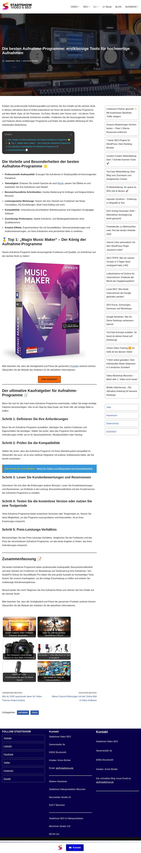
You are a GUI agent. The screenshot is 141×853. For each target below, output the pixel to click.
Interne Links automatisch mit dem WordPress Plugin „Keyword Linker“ (120, 246)
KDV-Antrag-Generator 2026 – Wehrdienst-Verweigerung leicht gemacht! (121, 214)
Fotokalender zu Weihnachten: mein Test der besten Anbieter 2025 (121, 230)
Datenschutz (112, 423)
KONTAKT (111, 431)
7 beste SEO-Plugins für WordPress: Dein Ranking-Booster (119, 144)
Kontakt (75, 847)
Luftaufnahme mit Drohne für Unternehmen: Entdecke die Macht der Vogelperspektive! (120, 277)
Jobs (108, 407)
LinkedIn (8, 759)
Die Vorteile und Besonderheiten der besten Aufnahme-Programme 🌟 (39, 139)
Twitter (7, 775)
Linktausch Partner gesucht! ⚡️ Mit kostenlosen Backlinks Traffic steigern (121, 113)
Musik (60, 183)
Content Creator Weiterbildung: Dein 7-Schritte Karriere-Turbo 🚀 (121, 159)
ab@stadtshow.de (64, 780)
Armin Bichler (32, 61)
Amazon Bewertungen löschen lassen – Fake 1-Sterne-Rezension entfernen (121, 128)
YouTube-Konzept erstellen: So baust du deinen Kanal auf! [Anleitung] (121, 336)
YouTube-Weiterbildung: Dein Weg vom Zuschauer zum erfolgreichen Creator (120, 175)
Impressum (111, 415)
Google (7, 791)
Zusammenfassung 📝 (18, 150)
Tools (34, 712)
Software (23, 712)
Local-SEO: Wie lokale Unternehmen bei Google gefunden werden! (118, 292)
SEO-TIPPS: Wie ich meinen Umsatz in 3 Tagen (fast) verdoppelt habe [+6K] (120, 261)
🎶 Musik (107, 7)
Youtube (8, 750)
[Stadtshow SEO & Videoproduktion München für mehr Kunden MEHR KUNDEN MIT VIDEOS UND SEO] (17, 6)
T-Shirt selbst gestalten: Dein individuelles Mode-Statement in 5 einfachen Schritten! (120, 363)
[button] (78, 6)
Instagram (8, 783)
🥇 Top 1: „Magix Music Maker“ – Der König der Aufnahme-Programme (39, 143)
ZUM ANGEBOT (49, 379)
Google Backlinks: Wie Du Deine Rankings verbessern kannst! (120, 320)
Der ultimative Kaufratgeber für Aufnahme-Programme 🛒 (33, 146)
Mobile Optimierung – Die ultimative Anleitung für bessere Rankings (121, 391)
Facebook (8, 767)
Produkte (74, 366)
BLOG (119, 7)
